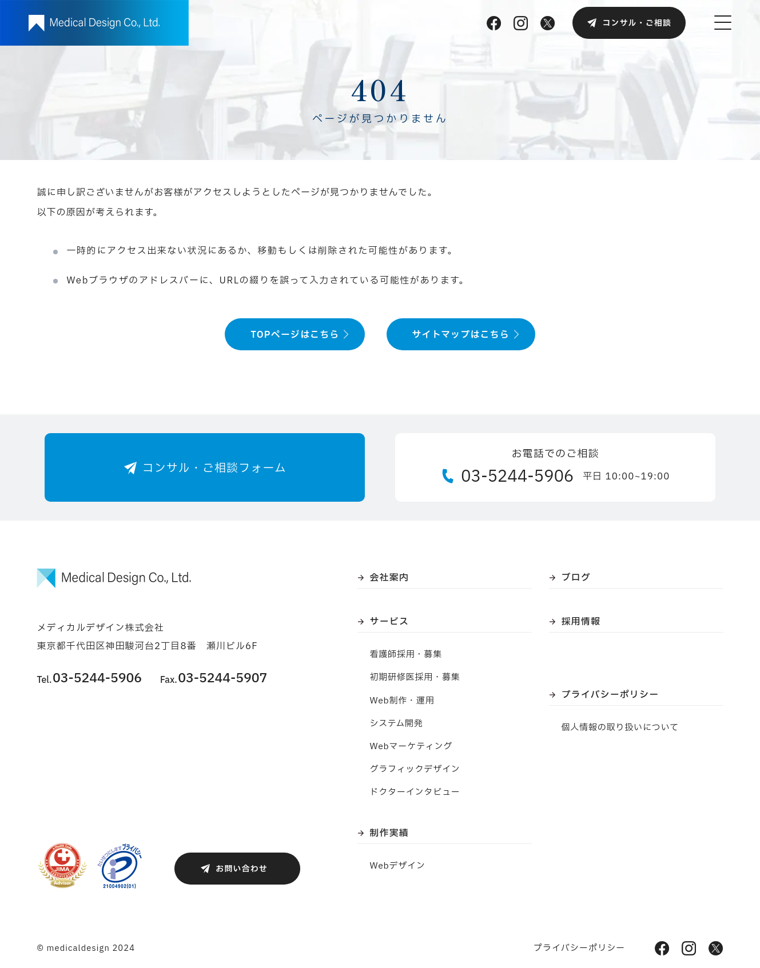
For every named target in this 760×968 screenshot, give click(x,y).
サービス (389, 622)
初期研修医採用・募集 (415, 677)
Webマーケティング (411, 746)
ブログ (576, 578)
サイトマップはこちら (461, 335)
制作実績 (389, 833)
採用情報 (581, 622)
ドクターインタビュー (415, 792)
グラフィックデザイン (415, 769)
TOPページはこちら (294, 335)
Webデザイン (397, 866)
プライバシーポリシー (610, 695)
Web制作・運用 (402, 700)
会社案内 (389, 578)
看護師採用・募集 (406, 654)
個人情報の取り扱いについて (620, 727)
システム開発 (396, 723)
